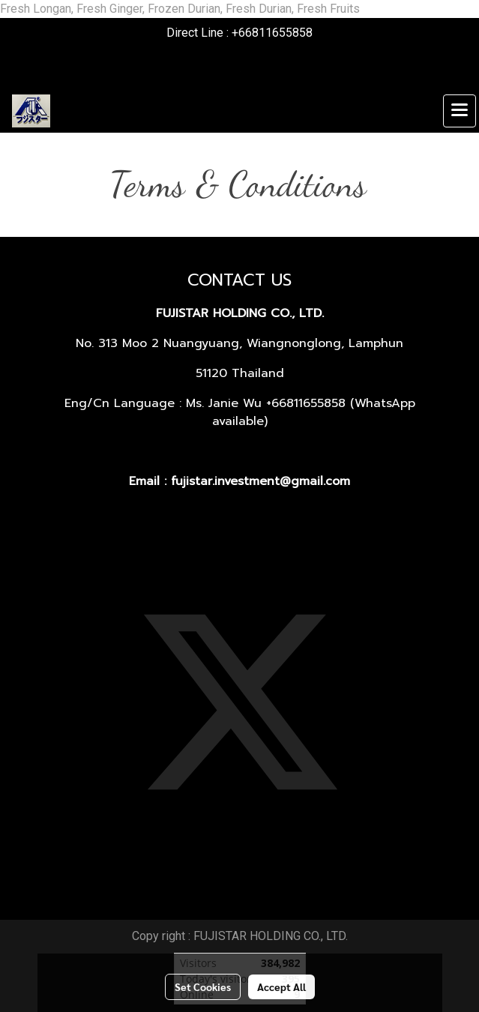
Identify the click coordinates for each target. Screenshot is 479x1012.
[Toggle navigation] (459, 110)
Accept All (281, 986)
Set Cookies (203, 986)
